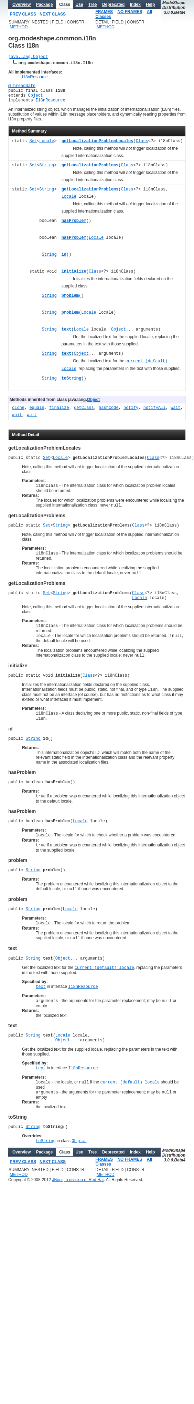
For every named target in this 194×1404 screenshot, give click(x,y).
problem (70, 301)
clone (18, 413)
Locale (46, 146)
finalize (59, 413)
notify (130, 413)
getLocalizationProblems (90, 171)
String (46, 171)
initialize (74, 277)
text (67, 335)
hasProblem (74, 226)
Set (33, 146)
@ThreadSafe (21, 87)
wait (176, 413)
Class (142, 146)
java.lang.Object (28, 57)
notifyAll (154, 413)
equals (36, 413)
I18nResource (35, 78)
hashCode (109, 413)
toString (72, 384)
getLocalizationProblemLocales (97, 146)
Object (35, 99)
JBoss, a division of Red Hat (78, 1215)
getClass (84, 413)
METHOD (19, 26)
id (64, 260)
